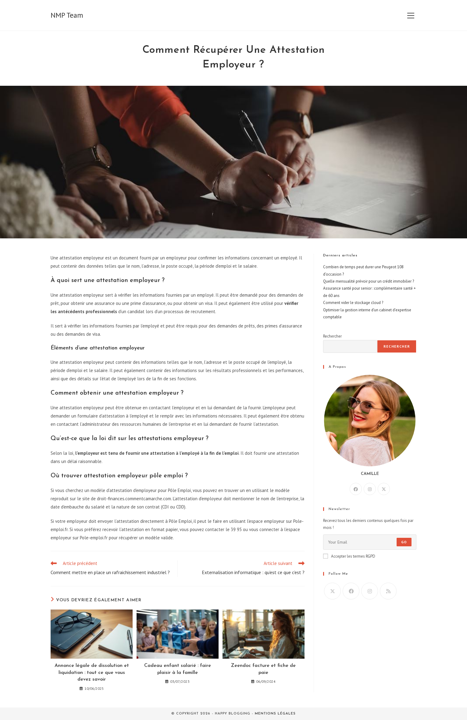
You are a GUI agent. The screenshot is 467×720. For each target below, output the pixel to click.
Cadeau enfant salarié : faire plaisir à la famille (177, 669)
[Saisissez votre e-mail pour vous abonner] (369, 542)
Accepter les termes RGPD (349, 556)
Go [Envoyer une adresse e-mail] (404, 542)
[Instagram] (370, 489)
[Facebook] (356, 489)
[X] (384, 489)
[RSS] (388, 591)
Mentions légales (275, 713)
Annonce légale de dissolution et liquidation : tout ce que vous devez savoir (92, 672)
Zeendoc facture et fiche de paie (263, 669)
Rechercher (332, 336)
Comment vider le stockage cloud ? (353, 302)
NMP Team (67, 15)
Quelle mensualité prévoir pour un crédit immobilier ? (368, 281)
